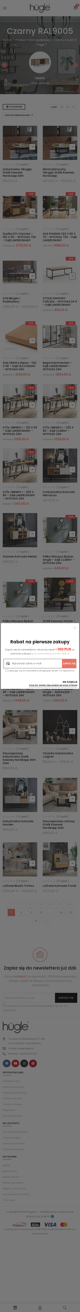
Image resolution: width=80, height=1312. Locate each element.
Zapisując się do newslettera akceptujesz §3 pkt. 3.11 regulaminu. (40, 670)
